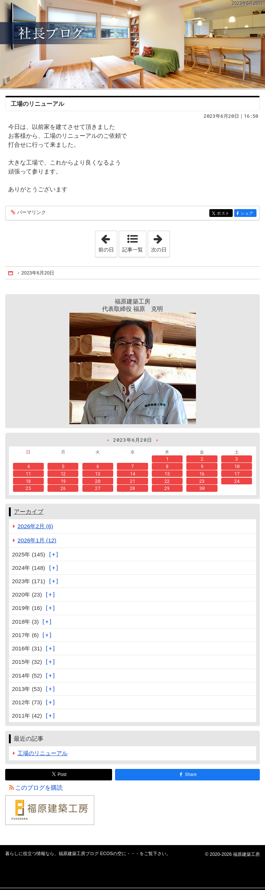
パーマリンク (31, 212)
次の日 (160, 242)
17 (236, 474)
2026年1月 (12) (36, 540)
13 (97, 474)
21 (132, 481)
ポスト (224, 214)
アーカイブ (28, 512)
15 (167, 474)
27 (97, 488)
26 (63, 488)
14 (132, 474)
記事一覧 (132, 250)
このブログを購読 (39, 788)
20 (97, 481)
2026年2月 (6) (35, 526)
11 (28, 474)
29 (167, 488)
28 (132, 488)
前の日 (107, 242)
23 (202, 481)
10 (236, 466)
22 (167, 481)
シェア (247, 214)
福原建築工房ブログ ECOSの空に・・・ (132, 44)
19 (63, 481)
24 (236, 481)
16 (202, 474)
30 (202, 488)
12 (63, 474)
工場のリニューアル (37, 104)
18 (28, 481)
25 (28, 488)
